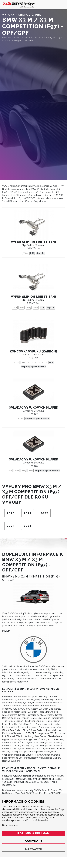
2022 (21, 307)
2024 (35, 307)
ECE (32, 253)
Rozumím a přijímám (33, 833)
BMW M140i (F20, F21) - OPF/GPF (43, 793)
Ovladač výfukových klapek (33, 407)
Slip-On (40, 253)
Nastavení (33, 849)
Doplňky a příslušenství (33, 366)
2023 (28, 307)
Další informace (10, 825)
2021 (14, 307)
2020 (25, 253)
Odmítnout (33, 841)
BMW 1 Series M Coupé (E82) (48, 790)
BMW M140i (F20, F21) (13, 793)
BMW (61, 186)
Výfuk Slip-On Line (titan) (33, 242)
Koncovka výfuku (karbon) (33, 351)
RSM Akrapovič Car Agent (15, 37)
